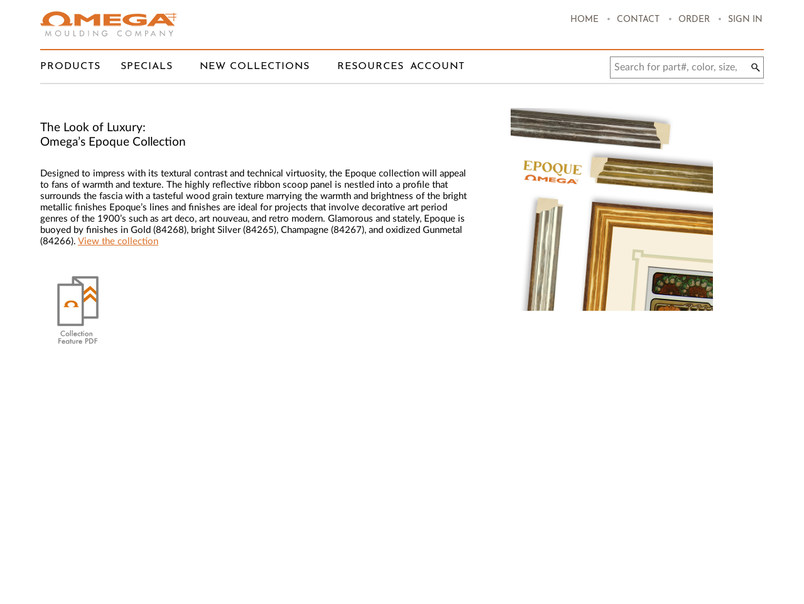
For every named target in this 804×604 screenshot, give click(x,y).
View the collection (118, 241)
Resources (370, 67)
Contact (638, 19)
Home (584, 19)
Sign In (745, 19)
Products (70, 67)
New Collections (255, 67)
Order (694, 19)
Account (437, 67)
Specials (147, 67)
